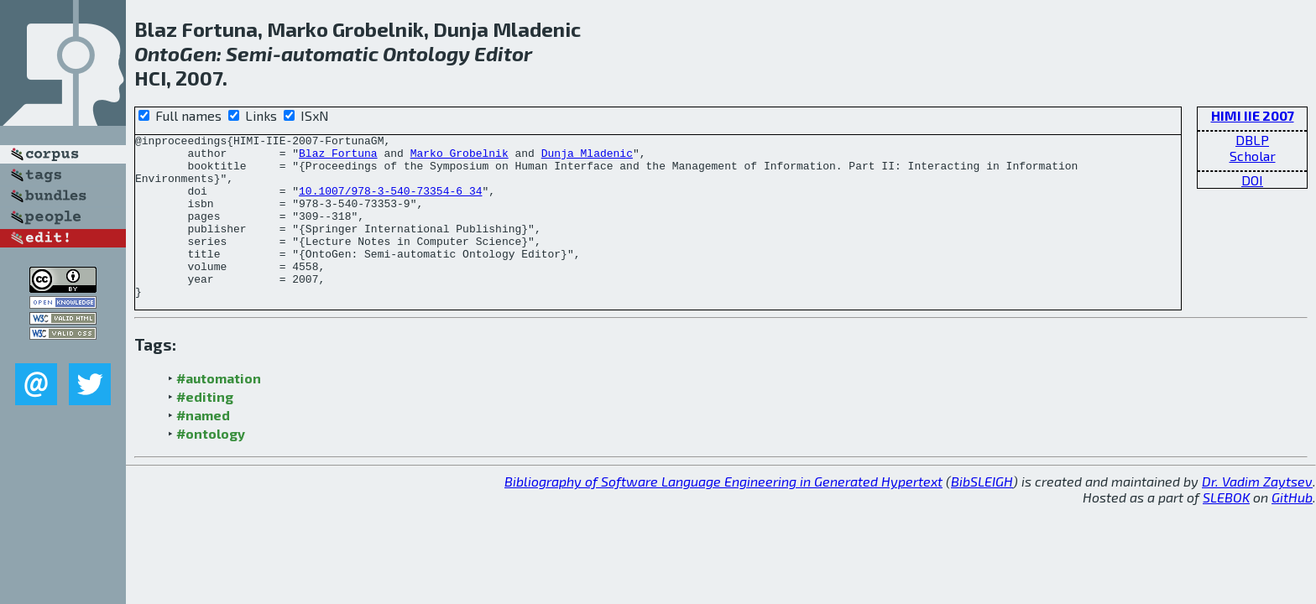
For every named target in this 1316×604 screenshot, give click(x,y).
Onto (157, 53)
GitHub (1292, 530)
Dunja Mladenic (587, 157)
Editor (503, 53)
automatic (330, 53)
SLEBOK (1226, 530)
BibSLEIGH (982, 514)
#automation (218, 411)
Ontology (426, 53)
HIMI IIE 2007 (1252, 115)
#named (203, 448)
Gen (198, 53)
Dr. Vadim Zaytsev (1257, 514)
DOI (1252, 180)
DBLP (1252, 140)
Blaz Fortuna (338, 157)
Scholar (1253, 156)
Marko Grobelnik (459, 157)
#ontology (210, 466)
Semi (249, 53)
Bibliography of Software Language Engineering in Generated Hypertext (723, 514)
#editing (204, 429)
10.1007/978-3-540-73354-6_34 (390, 203)
